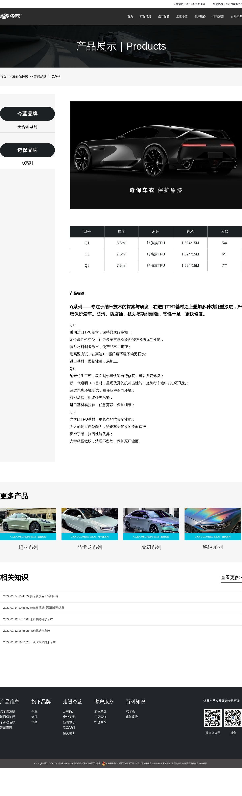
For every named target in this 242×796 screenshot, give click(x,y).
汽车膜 (130, 711)
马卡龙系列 (90, 529)
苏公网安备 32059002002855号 (120, 763)
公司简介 (69, 711)
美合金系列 (27, 126)
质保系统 (100, 711)
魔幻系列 (151, 529)
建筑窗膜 (6, 727)
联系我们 (69, 727)
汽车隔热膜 (7, 711)
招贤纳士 (69, 733)
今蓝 (34, 711)
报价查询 (100, 722)
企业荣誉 (69, 716)
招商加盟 (218, 16)
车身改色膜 (7, 722)
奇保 (34, 716)
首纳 (34, 722)
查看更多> (231, 577)
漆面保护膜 (20, 76)
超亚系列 (28, 529)
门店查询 (100, 716)
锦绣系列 (213, 529)
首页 (130, 16)
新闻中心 (69, 722)
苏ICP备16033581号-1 (90, 763)
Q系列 (27, 163)
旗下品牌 (163, 16)
